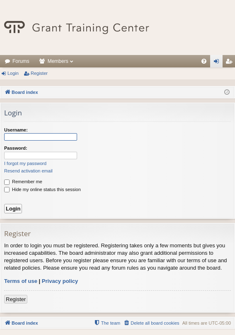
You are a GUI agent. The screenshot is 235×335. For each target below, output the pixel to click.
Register (39, 73)
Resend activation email (28, 170)
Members (58, 61)
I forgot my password (25, 163)
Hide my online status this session (42, 189)
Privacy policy (60, 281)
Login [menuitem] (218, 62)
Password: (15, 148)
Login (13, 73)
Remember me (23, 181)
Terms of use (20, 281)
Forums (20, 61)
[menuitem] (204, 61)
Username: (16, 129)
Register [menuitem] (230, 62)
